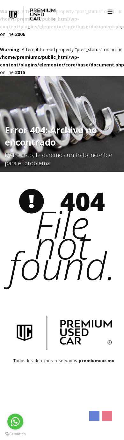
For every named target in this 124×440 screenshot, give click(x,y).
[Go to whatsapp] (15, 422)
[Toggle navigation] (110, 11)
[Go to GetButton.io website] (15, 434)
